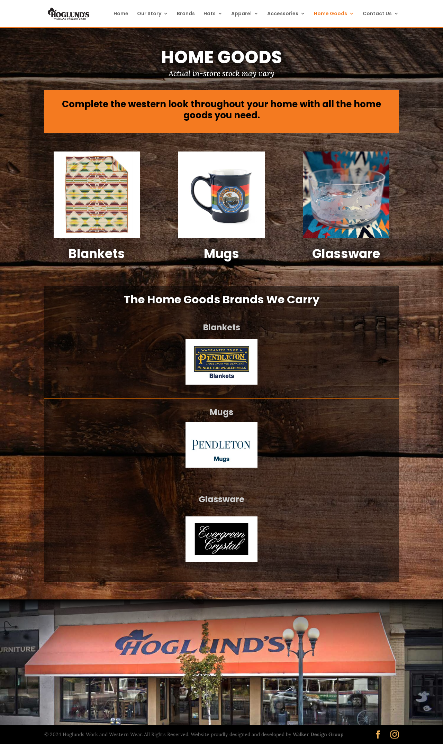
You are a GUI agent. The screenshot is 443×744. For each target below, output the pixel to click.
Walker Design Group (318, 734)
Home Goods (330, 14)
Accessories (282, 14)
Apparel (241, 14)
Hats (210, 14)
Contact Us (377, 14)
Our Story (149, 14)
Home (121, 14)
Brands (186, 14)
